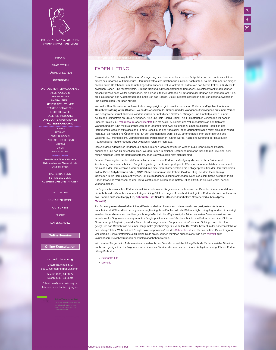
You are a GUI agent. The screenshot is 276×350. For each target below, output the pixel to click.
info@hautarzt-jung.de (65, 283)
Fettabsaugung (60, 177)
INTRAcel (60, 144)
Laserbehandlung (60, 115)
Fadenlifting (60, 155)
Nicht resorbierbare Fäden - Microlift (60, 163)
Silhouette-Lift (145, 196)
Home (98, 58)
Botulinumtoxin (60, 136)
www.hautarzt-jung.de (65, 287)
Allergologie (60, 92)
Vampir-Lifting (60, 167)
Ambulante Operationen (60, 119)
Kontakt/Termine (60, 199)
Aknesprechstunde (60, 104)
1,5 (45, 301)
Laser (60, 148)
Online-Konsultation (60, 246)
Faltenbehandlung (60, 123)
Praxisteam (60, 65)
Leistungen (60, 80)
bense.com (187, 346)
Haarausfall (60, 100)
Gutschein (60, 207)
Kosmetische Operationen (60, 181)
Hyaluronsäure (126, 121)
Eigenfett (146, 121)
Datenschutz (60, 222)
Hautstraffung (60, 173)
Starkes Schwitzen (60, 108)
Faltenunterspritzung (60, 140)
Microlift (100, 201)
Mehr (73, 310)
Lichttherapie (60, 112)
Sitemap (225, 346)
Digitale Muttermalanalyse (60, 88)
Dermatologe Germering (46, 346)
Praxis (60, 57)
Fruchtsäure (60, 151)
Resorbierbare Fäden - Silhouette (60, 159)
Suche (60, 215)
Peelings (60, 132)
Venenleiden (60, 96)
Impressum (200, 346)
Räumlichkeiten (60, 72)
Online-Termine (60, 235)
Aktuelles (60, 192)
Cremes (60, 128)
